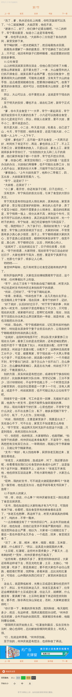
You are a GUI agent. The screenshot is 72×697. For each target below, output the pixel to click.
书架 (50, 14)
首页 (21, 14)
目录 (36, 14)
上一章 (7, 14)
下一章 (65, 14)
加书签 (50, 661)
